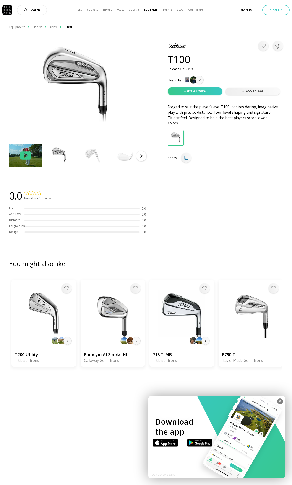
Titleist (39, 27)
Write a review (195, 91)
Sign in (246, 10)
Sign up (276, 10)
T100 (68, 27)
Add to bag (252, 91)
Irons (55, 27)
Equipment (19, 27)
